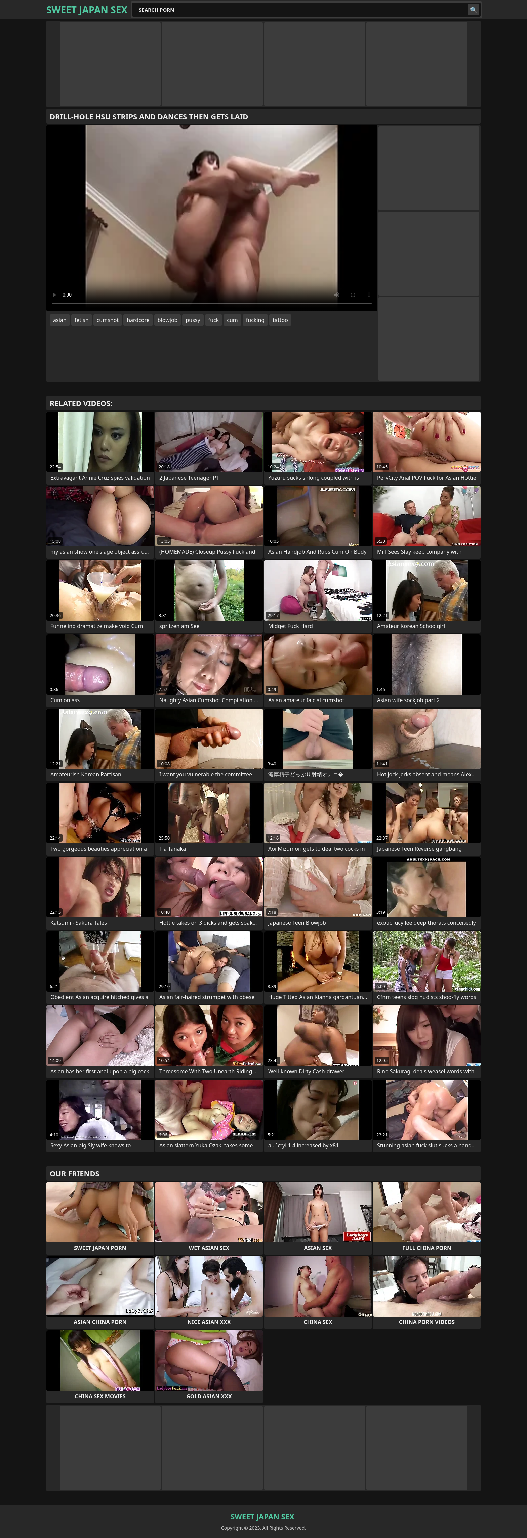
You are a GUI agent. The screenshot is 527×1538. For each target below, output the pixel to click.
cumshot (108, 320)
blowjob (168, 320)
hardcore (138, 320)
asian (60, 320)
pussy (193, 320)
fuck (213, 320)
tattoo (280, 320)
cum (232, 320)
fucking (255, 320)
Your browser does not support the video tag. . (211, 218)
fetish (82, 320)
